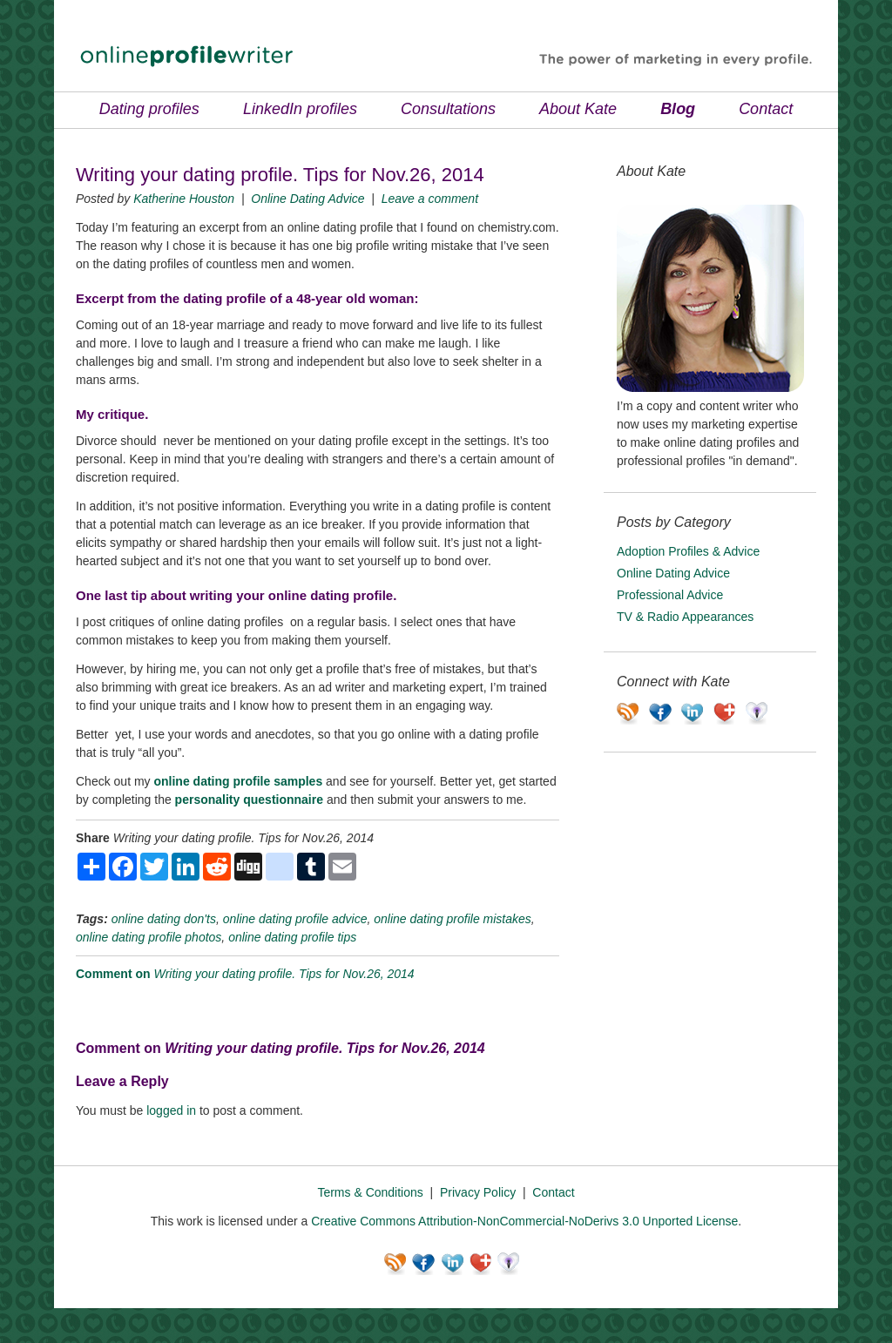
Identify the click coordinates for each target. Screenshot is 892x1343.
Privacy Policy (478, 1192)
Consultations (448, 109)
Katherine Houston (183, 199)
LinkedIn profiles (300, 109)
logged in (171, 1110)
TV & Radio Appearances (685, 617)
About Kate (578, 109)
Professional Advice (670, 595)
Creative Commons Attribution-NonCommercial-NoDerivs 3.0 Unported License (524, 1221)
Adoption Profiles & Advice (688, 551)
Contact (766, 109)
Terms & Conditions (369, 1192)
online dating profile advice (295, 919)
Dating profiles (149, 109)
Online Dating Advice (307, 199)
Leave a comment (430, 199)
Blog (677, 109)
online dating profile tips (292, 937)
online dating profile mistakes (452, 919)
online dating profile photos (148, 937)
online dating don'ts (164, 919)
